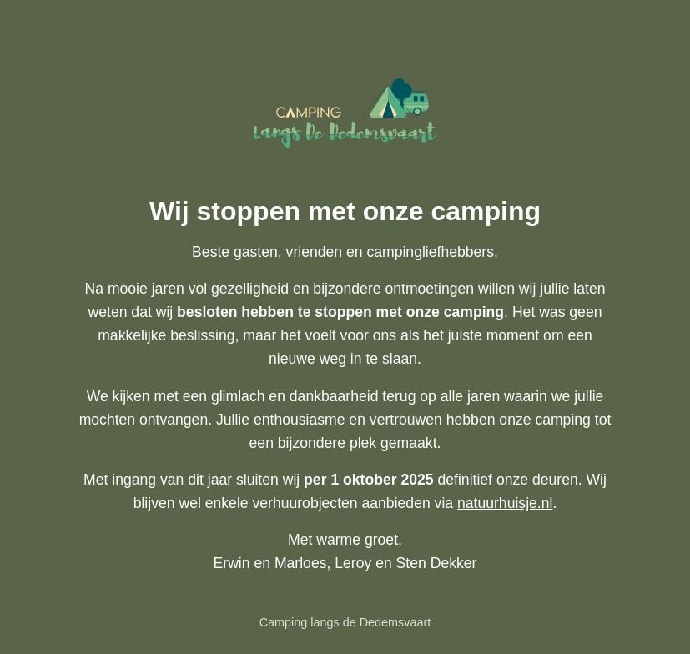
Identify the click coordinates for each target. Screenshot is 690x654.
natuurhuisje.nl (504, 503)
